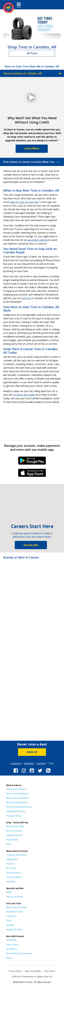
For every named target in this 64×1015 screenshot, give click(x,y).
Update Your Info (14, 835)
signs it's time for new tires (24, 202)
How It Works (12, 839)
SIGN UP (32, 752)
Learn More (31, 148)
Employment (12, 859)
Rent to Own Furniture (16, 789)
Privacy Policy (15, 971)
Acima (9, 957)
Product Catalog (13, 815)
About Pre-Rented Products (19, 806)
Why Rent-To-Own (14, 911)
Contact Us (11, 916)
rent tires (26, 298)
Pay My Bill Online (14, 929)
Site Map (10, 925)
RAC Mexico (11, 949)
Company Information (16, 854)
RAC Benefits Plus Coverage (19, 953)
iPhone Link (32, 474)
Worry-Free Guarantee (16, 907)
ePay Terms (49, 971)
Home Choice (12, 944)
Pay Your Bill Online (15, 826)
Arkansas (29, 763)
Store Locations (13, 872)
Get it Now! (11, 940)
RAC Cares (11, 868)
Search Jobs (30, 545)
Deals (8, 892)
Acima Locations (13, 877)
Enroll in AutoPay (14, 830)
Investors (10, 863)
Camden (41, 763)
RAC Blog (10, 881)
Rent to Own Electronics (17, 802)
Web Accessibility (33, 971)
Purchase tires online (24, 394)
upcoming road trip (37, 240)
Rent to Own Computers (17, 798)
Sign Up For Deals (14, 896)
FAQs (8, 844)
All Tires (32, 53)
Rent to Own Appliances (17, 793)
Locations (16, 763)
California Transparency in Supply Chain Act (32, 976)
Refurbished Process (15, 811)
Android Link (32, 462)
